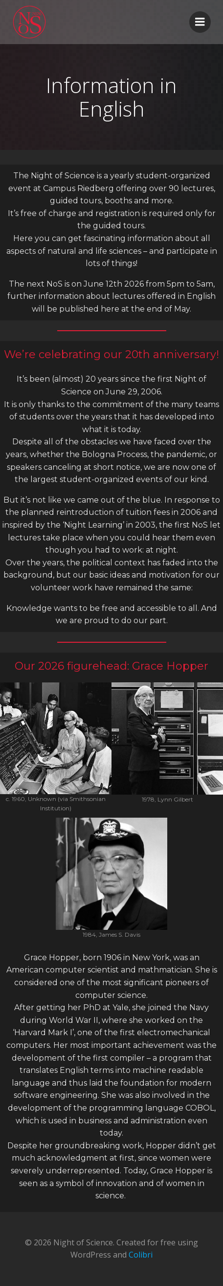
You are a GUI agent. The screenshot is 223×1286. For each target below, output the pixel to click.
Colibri (141, 1254)
